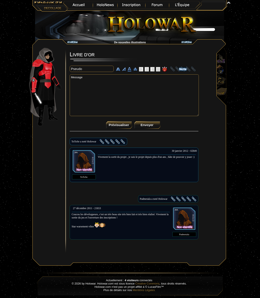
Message (134, 95)
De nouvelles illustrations (130, 42)
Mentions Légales (144, 290)
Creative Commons (147, 283)
